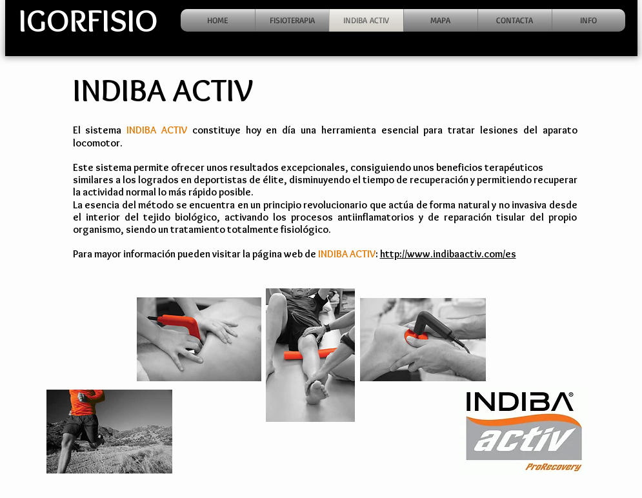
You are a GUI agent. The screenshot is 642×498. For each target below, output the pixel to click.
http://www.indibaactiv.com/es (448, 254)
